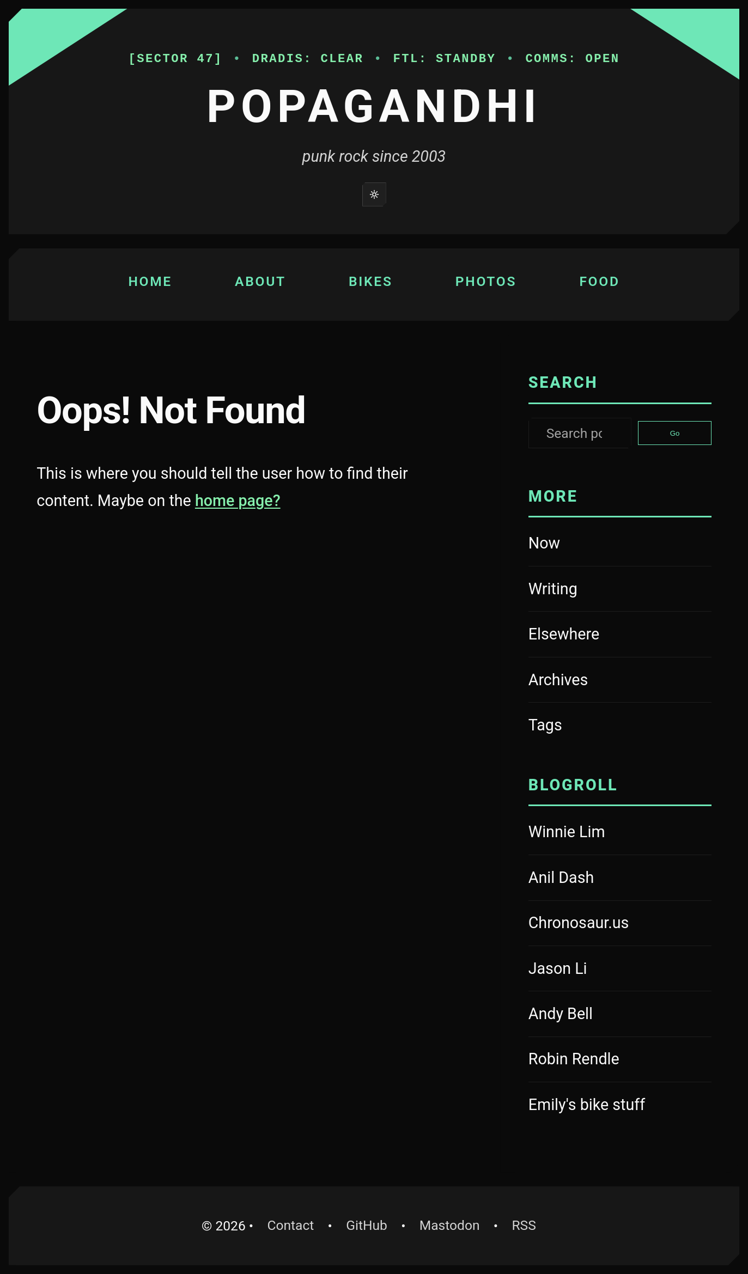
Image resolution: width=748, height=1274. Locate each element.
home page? (238, 500)
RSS (524, 1225)
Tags (545, 725)
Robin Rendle (592, 1060)
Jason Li (592, 970)
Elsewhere (563, 634)
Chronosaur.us (592, 924)
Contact (290, 1225)
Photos (485, 281)
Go (675, 433)
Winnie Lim (592, 833)
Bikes (371, 281)
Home (150, 281)
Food (599, 281)
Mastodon (454, 1223)
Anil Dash (592, 879)
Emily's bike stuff (592, 1106)
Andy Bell (592, 1015)
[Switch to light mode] (374, 194)
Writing (552, 589)
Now (544, 543)
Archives (558, 679)
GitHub (372, 1223)
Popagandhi (374, 106)
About (260, 281)
